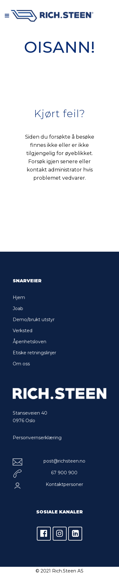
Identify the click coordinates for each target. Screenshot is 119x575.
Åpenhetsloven (29, 341)
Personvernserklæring (37, 437)
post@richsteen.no (64, 461)
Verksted (22, 330)
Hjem (19, 297)
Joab (18, 308)
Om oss (21, 364)
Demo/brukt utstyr (34, 319)
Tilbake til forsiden (64, 206)
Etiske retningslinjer (34, 353)
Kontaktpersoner (64, 484)
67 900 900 (64, 473)
